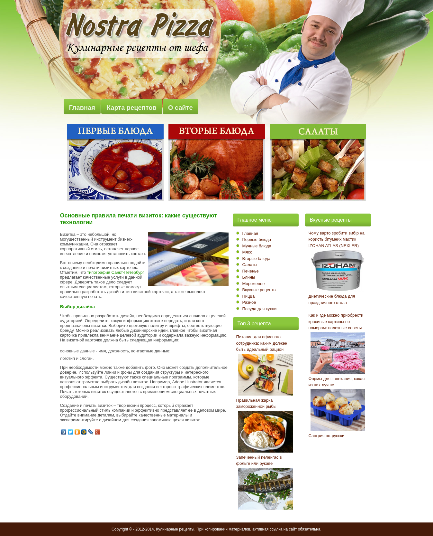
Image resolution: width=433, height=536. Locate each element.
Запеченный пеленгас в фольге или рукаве (259, 460)
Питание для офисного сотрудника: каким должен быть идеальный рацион (261, 343)
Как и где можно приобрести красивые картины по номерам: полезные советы (336, 321)
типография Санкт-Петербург (115, 272)
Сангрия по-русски (327, 435)
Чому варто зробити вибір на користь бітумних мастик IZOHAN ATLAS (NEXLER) (337, 239)
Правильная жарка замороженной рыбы (256, 403)
